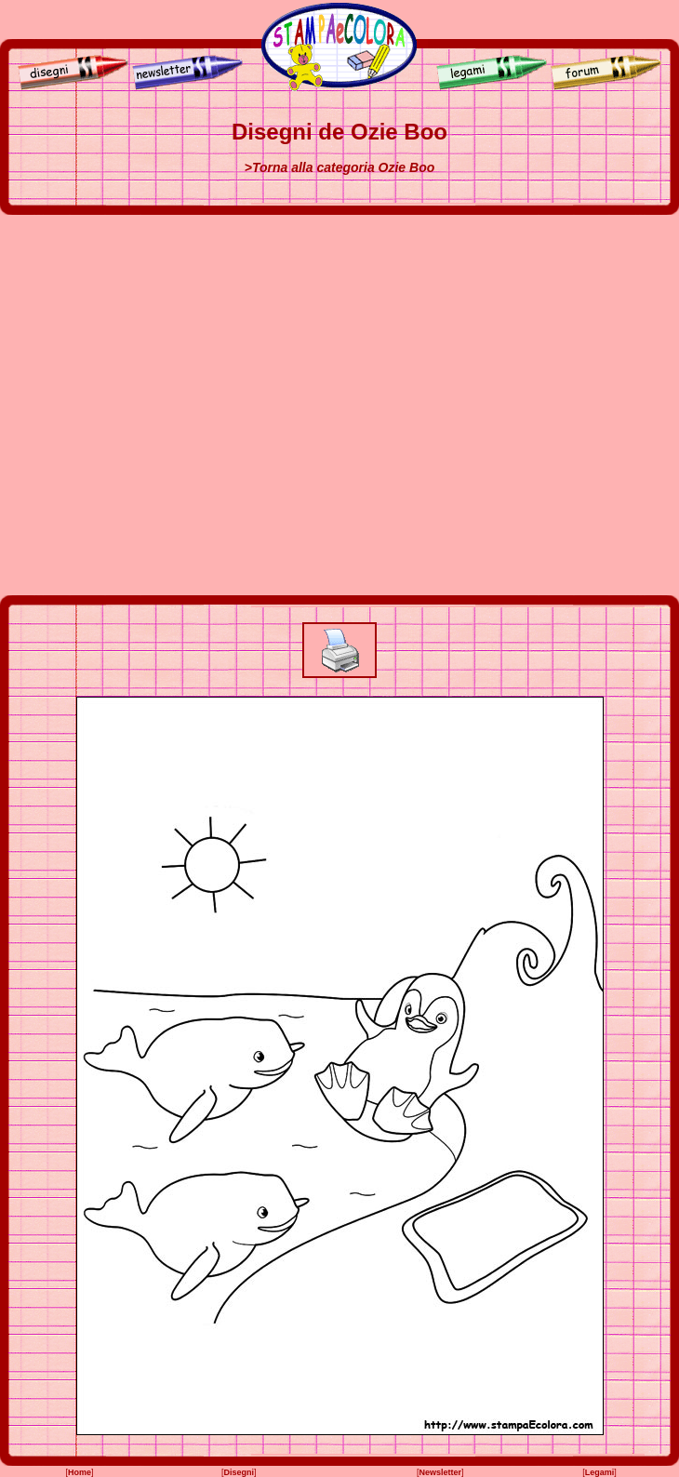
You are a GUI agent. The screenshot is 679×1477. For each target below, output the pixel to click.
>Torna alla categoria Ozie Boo (339, 167)
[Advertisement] (188, 405)
